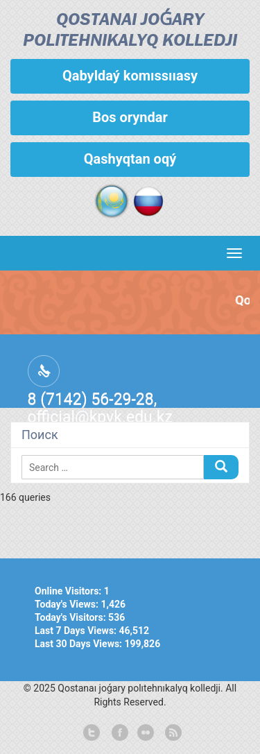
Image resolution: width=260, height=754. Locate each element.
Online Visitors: (69, 591)
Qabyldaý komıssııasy (130, 75)
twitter (91, 733)
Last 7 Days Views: (77, 630)
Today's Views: (68, 604)
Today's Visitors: (71, 617)
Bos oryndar (130, 117)
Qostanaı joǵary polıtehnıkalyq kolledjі (130, 31)
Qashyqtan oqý (130, 159)
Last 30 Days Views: (80, 644)
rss (172, 733)
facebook (118, 733)
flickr (145, 733)
